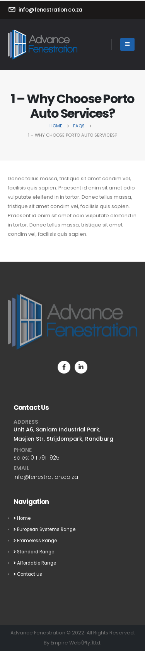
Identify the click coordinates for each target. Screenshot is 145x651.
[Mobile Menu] (127, 44)
